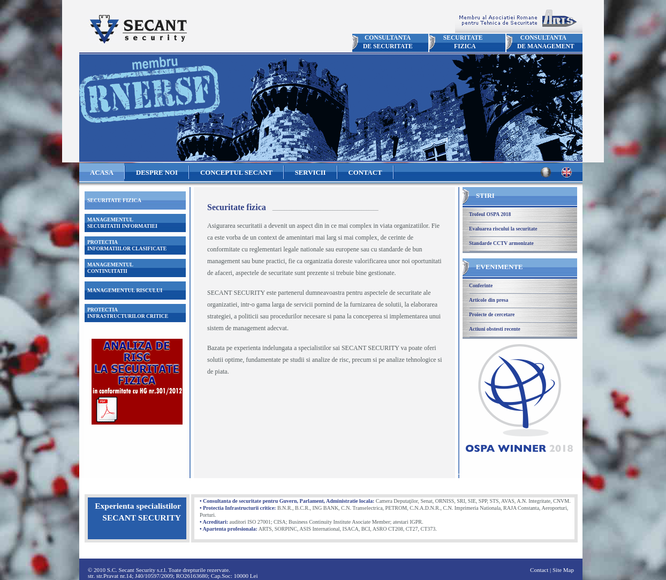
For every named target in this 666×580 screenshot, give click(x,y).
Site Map (563, 570)
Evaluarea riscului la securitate (503, 229)
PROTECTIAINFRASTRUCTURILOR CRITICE (127, 313)
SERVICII (310, 172)
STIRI (485, 195)
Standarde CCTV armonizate (501, 243)
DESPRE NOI (157, 172)
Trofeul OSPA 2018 (490, 214)
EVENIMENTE (499, 267)
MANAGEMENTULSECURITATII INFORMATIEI (122, 223)
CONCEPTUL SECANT (236, 172)
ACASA (101, 172)
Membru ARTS (518, 20)
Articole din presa (488, 300)
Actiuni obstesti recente (494, 329)
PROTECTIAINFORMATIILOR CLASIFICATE (126, 245)
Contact (539, 570)
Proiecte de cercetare (491, 314)
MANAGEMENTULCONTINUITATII (110, 268)
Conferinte (481, 285)
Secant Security (137, 29)
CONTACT (365, 172)
